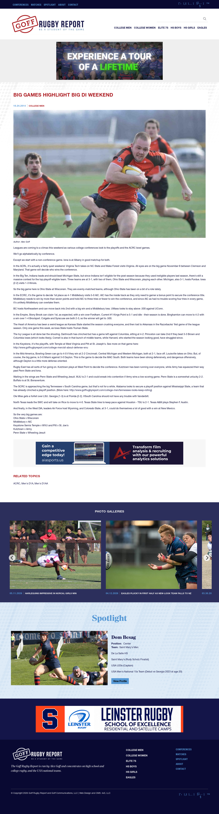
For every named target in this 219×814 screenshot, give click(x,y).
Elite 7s (163, 27)
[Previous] (12, 557)
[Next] (206, 557)
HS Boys (176, 27)
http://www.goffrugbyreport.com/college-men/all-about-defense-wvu (50, 347)
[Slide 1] (87, 688)
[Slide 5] (109, 688)
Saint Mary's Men (128, 647)
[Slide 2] (93, 688)
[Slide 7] (120, 688)
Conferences (21, 4)
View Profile (120, 681)
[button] (25, 659)
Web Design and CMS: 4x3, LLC (94, 793)
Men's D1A (27, 483)
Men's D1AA (41, 483)
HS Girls (189, 27)
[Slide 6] (115, 688)
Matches (36, 4)
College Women (145, 27)
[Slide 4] (104, 688)
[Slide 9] (131, 688)
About (62, 4)
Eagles (202, 27)
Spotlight (50, 4)
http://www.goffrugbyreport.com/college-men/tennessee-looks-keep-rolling (110, 390)
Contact (73, 4)
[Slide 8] (126, 688)
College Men (123, 27)
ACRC (16, 483)
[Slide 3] (98, 688)
